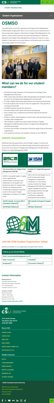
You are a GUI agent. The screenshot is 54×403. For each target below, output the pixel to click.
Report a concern (8, 370)
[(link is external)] (11, 207)
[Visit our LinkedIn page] (17, 400)
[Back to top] (51, 400)
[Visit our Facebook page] (2, 400)
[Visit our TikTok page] (25, 400)
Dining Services (7, 366)
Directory (5, 339)
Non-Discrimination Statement (12, 389)
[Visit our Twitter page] (5, 400)
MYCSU (4, 359)
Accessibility (6, 394)
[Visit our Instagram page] (21, 400)
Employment (6, 343)
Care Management (8, 362)
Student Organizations (13, 8)
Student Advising (7, 377)
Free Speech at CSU (8, 350)
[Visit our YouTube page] (9, 400)
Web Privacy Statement (10, 387)
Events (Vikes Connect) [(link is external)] (10, 346)
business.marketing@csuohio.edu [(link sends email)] (12, 301)
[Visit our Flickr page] (13, 400)
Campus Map (6, 336)
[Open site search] (47, 2)
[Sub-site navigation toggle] (27, 15)
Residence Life (6, 373)
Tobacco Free (6, 392)
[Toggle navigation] (51, 2)
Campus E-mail (6, 332)
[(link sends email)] (19, 256)
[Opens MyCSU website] (42, 2)
